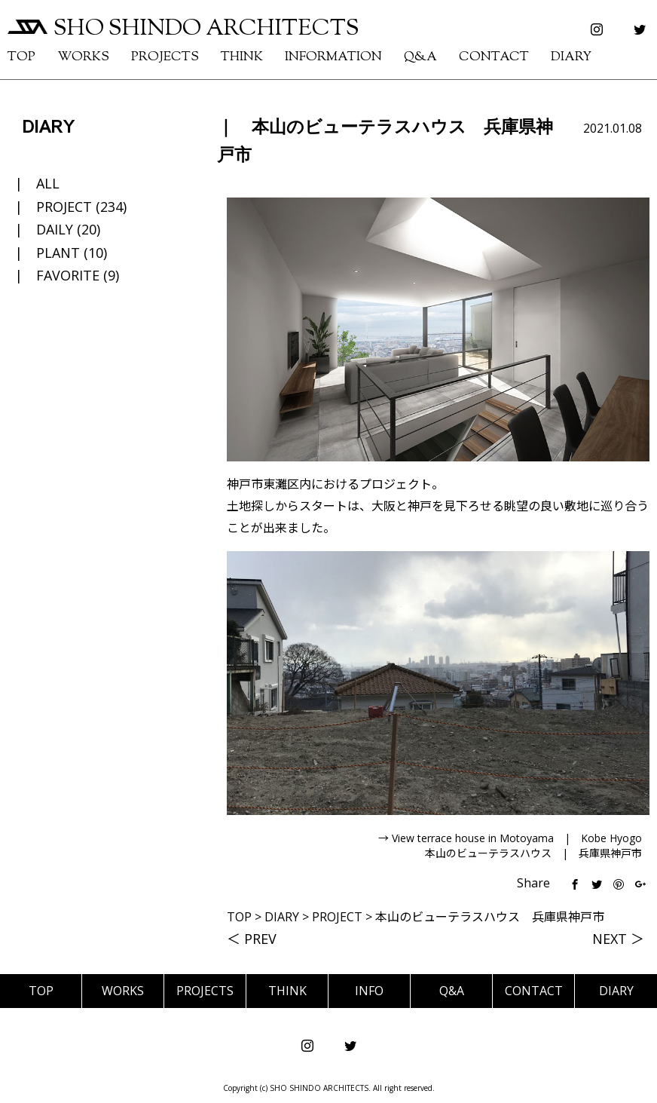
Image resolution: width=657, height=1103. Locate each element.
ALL (48, 183)
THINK (242, 57)
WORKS (83, 57)
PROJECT (64, 207)
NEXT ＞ (618, 939)
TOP (21, 57)
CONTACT (494, 57)
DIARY (571, 57)
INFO (369, 990)
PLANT (58, 253)
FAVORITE (67, 275)
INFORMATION (333, 57)
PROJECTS (165, 57)
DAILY (54, 229)
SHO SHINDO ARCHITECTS (183, 29)
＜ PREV (252, 939)
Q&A (420, 57)
